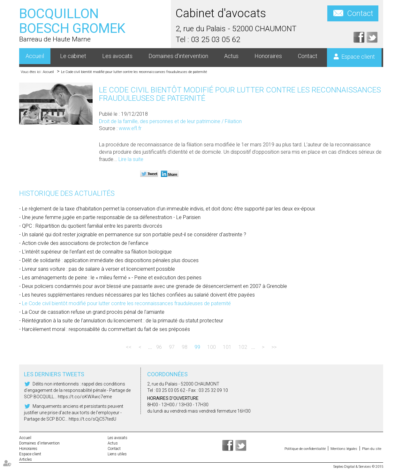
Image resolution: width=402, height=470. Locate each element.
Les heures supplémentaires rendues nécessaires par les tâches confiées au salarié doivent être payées (138, 295)
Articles (25, 459)
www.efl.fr (130, 128)
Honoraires (268, 56)
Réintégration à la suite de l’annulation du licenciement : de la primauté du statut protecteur (122, 321)
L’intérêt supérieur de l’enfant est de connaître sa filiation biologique (97, 252)
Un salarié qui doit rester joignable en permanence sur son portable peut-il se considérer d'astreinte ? (134, 234)
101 (227, 347)
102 (243, 347)
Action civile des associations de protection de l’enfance (85, 243)
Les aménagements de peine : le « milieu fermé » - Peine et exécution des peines (111, 278)
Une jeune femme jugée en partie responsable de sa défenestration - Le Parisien (111, 217)
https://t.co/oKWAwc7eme (85, 396)
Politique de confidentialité (305, 449)
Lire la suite (130, 159)
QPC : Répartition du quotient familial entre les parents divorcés (92, 226)
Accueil (35, 56)
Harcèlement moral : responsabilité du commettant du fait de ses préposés (106, 329)
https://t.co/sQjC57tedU (92, 419)
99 (197, 347)
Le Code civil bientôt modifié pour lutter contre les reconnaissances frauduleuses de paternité (134, 72)
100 (211, 347)
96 (159, 347)
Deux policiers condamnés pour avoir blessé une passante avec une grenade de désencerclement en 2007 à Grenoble (154, 286)
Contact (360, 13)
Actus (231, 56)
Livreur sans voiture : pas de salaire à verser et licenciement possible (98, 269)
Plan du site (371, 449)
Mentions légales (343, 449)
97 (172, 347)
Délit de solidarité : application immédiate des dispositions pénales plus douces (110, 260)
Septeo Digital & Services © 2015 (358, 467)
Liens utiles (117, 454)
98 (184, 347)
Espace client (358, 56)
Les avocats (117, 56)
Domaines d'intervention (178, 56)
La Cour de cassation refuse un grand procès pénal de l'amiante (93, 312)
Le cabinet (73, 56)
